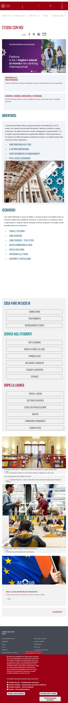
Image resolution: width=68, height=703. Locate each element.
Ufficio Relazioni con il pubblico (9, 652)
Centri (3, 647)
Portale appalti (37, 644)
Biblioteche (5, 649)
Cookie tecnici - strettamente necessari (24, 682)
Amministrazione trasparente (41, 649)
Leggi (6, 471)
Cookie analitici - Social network (21, 687)
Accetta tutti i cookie (48, 693)
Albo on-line (37, 647)
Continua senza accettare (50, 699)
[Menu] (50, 6)
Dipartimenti (5, 641)
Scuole (4, 644)
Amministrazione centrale (8, 638)
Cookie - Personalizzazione (19, 689)
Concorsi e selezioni (39, 641)
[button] (7, 56)
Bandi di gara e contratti (40, 638)
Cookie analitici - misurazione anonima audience (27, 685)
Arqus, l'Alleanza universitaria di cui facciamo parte (21, 592)
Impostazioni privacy (34, 653)
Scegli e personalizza (16, 693)
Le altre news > (57, 612)
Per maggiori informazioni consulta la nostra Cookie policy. (23, 678)
